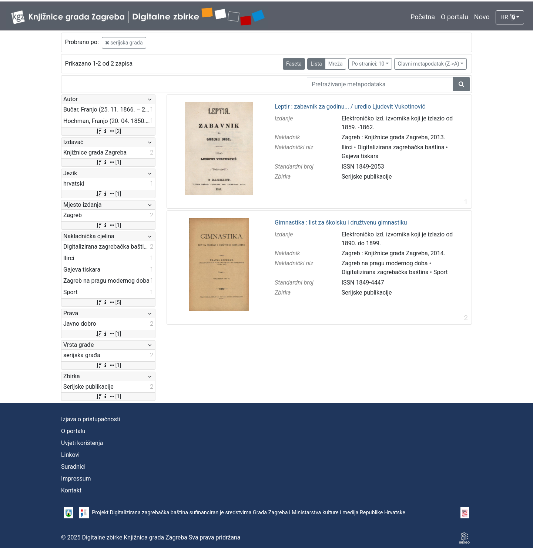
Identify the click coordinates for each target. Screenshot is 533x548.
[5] (108, 302)
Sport (440, 272)
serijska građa (124, 43)
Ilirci (347, 147)
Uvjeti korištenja (82, 442)
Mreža (335, 64)
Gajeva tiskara (360, 156)
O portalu (454, 17)
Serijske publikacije (367, 176)
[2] (108, 131)
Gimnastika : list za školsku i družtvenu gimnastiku (341, 222)
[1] (108, 162)
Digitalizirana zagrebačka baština (401, 147)
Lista (316, 64)
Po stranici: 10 (368, 64)
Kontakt (71, 490)
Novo (482, 17)
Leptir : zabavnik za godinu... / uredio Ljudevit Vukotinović (350, 106)
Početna (422, 17)
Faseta (294, 64)
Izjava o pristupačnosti (90, 419)
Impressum (76, 478)
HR (507, 17)
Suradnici (73, 466)
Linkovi (70, 454)
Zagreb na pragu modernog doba (385, 263)
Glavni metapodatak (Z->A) (428, 64)
